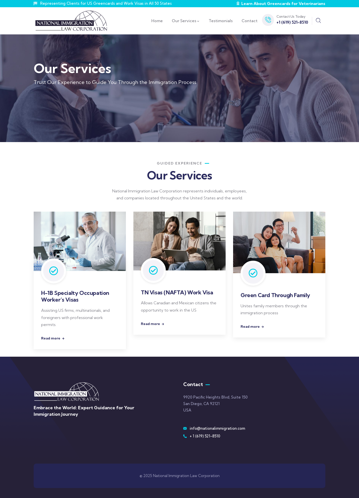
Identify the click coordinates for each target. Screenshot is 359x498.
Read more (50, 338)
